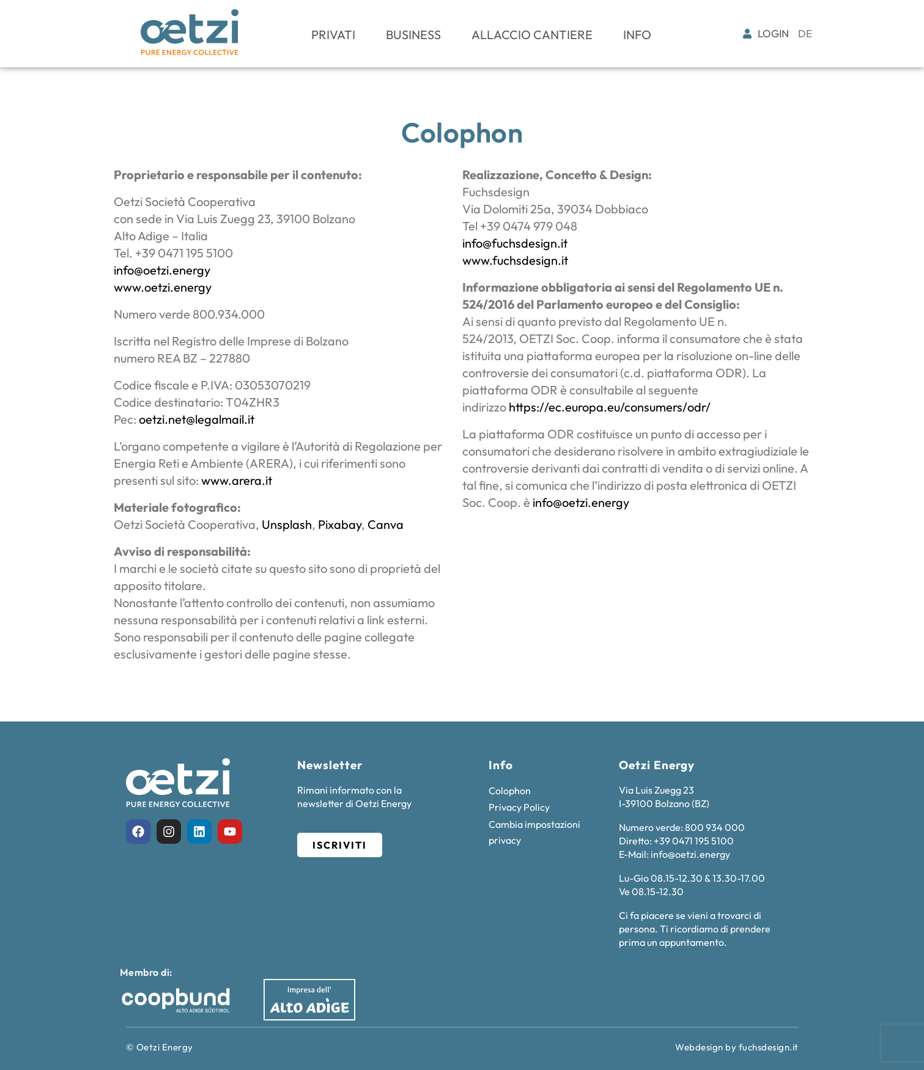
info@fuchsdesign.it (514, 243)
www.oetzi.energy (163, 287)
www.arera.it (236, 480)
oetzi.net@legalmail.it (196, 419)
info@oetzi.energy (162, 270)
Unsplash (287, 524)
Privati (333, 34)
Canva (386, 524)
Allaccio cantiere (532, 34)
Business (413, 34)
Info (637, 34)
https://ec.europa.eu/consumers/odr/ (610, 407)
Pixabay (339, 524)
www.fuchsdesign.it (515, 260)
